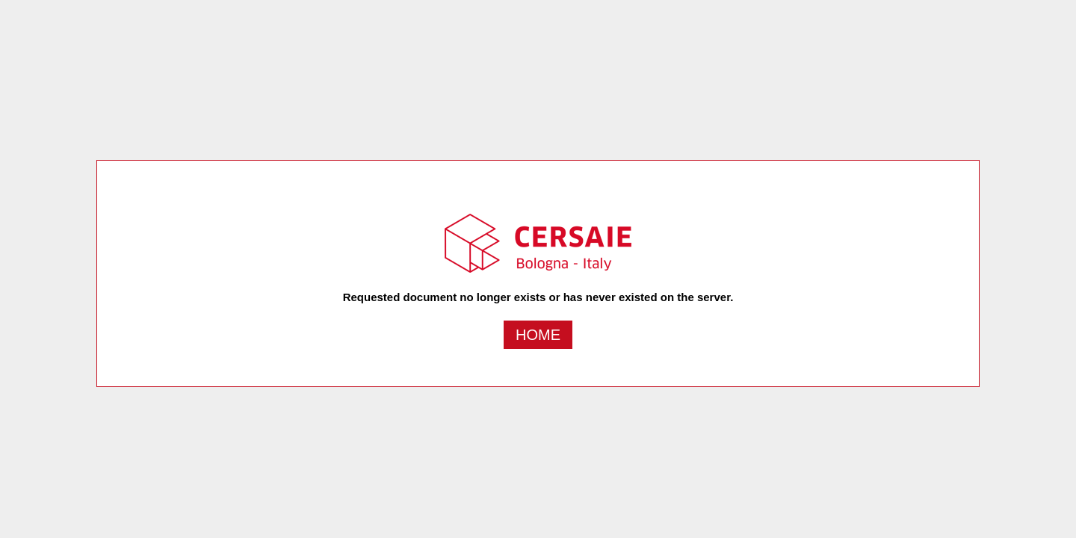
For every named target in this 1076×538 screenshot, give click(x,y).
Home (538, 335)
